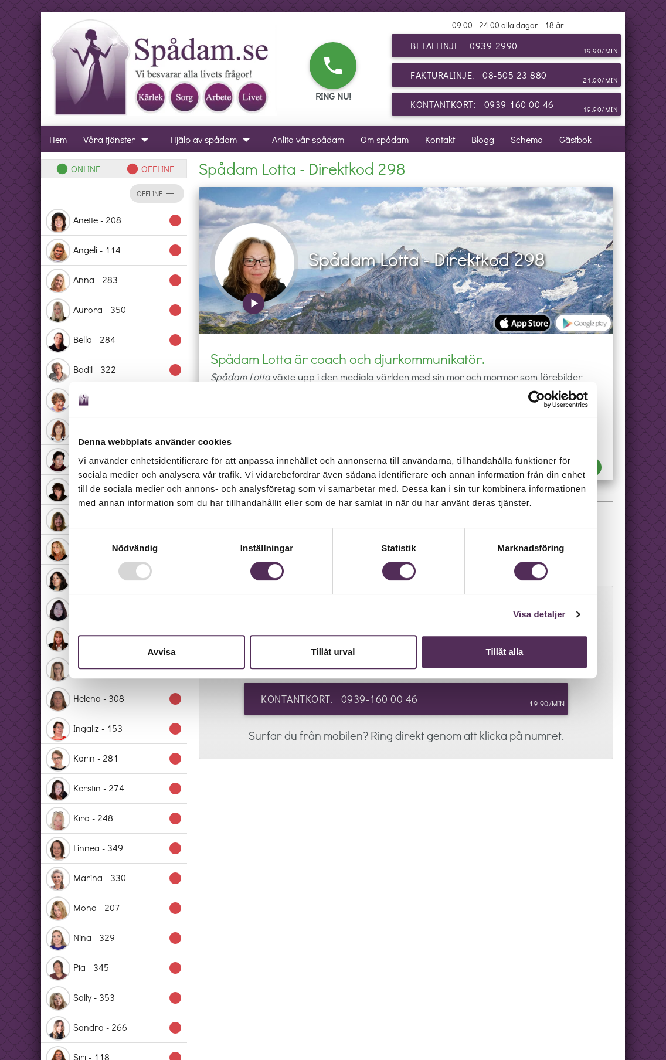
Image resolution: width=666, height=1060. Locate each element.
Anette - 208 (114, 221)
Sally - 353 (114, 998)
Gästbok (575, 139)
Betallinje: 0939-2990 (514, 48)
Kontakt (440, 139)
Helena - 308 (114, 699)
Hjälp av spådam (213, 139)
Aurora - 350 (114, 310)
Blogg (482, 139)
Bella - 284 (114, 340)
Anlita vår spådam (308, 139)
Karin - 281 (114, 759)
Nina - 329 (114, 938)
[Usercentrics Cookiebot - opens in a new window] (536, 399)
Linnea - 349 (114, 849)
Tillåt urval (333, 652)
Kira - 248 (114, 819)
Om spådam (385, 139)
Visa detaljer (539, 614)
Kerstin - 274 (114, 789)
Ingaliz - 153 (114, 729)
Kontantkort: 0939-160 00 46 (514, 106)
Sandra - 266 (114, 1028)
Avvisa (162, 652)
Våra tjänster (118, 139)
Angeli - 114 (114, 251)
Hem (58, 139)
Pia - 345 (114, 968)
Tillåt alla (505, 652)
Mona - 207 (114, 908)
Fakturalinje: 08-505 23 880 (514, 77)
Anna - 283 (114, 281)
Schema (527, 139)
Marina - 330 (114, 879)
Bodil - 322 (114, 370)
